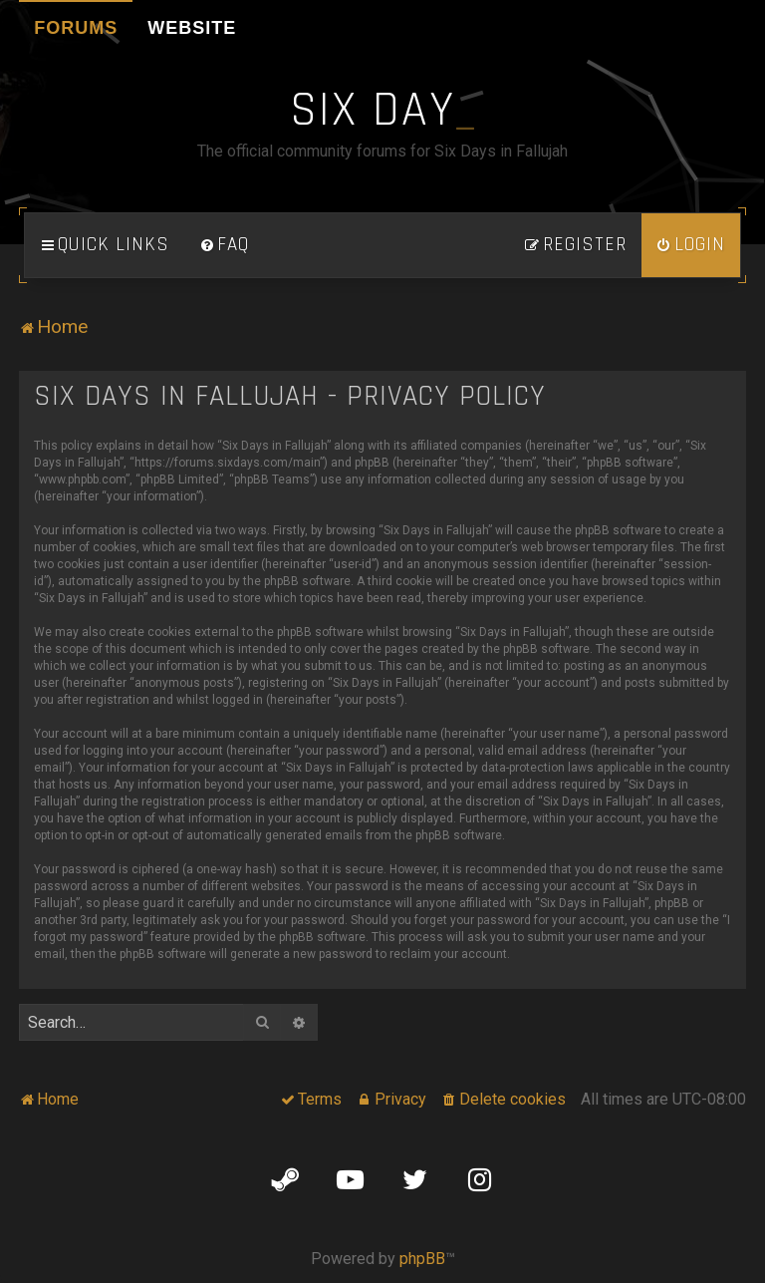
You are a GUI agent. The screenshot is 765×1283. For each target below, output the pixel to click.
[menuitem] (224, 245)
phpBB (422, 1258)
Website (191, 28)
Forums (76, 28)
